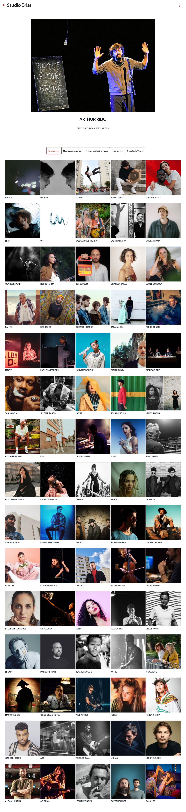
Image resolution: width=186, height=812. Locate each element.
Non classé (118, 151)
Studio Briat (19, 5)
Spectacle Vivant (135, 151)
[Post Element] (22, 181)
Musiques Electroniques (97, 151)
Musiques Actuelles (72, 151)
